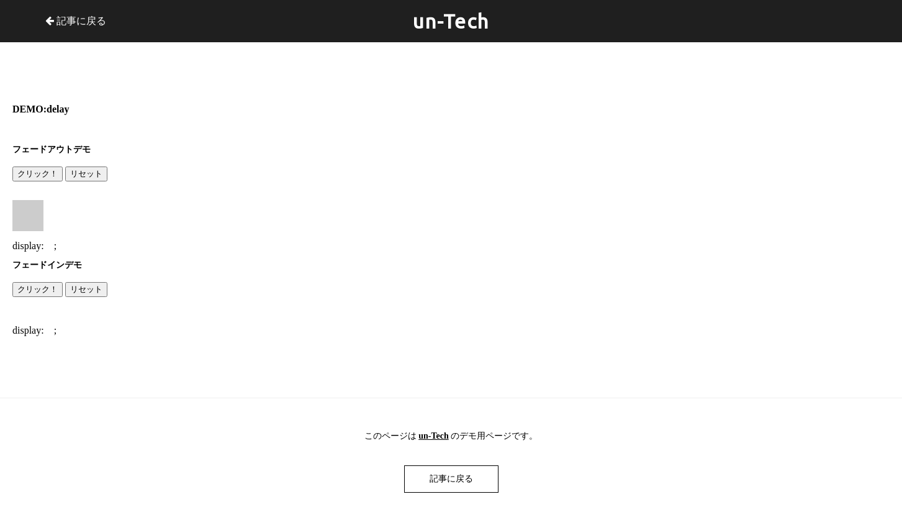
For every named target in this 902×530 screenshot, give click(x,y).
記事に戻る (75, 21)
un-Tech (451, 21)
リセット (86, 173)
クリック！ (37, 173)
